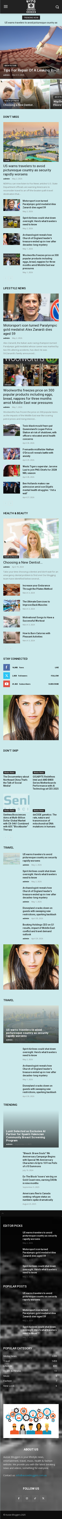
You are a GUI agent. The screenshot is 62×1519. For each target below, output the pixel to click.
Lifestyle (7, 320)
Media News (9, 772)
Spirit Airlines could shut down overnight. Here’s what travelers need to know (40, 221)
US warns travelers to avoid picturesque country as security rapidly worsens (27, 170)
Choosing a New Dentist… (22, 562)
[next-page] (11, 278)
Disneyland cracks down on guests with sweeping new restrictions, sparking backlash (39, 911)
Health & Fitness (11, 101)
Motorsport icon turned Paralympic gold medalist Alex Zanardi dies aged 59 (39, 204)
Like (57, 667)
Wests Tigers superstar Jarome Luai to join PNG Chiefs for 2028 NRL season (40, 469)
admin (6, 178)
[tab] (31, 1213)
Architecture (10, 66)
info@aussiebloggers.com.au (31, 1475)
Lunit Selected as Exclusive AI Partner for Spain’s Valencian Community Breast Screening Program (25, 1136)
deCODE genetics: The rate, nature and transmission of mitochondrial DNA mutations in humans (45, 820)
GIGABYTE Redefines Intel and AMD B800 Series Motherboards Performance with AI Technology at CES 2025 (46, 782)
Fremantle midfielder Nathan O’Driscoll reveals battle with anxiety (38, 452)
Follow (55, 675)
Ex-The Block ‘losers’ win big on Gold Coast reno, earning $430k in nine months (40, 1179)
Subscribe (53, 684)
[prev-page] (5, 278)
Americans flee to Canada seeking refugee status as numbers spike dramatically (38, 1196)
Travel (6, 160)
